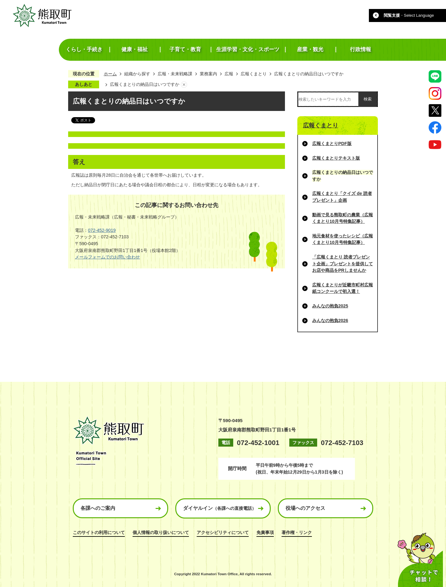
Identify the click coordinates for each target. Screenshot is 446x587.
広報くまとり (254, 73)
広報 (229, 73)
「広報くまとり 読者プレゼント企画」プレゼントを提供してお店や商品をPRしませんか (342, 263)
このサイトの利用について (99, 532)
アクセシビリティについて (223, 532)
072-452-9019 (102, 230)
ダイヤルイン (219, 508)
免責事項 (265, 532)
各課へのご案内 (98, 508)
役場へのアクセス (305, 508)
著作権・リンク (297, 532)
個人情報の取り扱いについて (161, 532)
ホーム (110, 73)
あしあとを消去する (184, 84)
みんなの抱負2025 (330, 305)
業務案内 (208, 73)
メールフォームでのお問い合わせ (107, 256)
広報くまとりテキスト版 (336, 158)
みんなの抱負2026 (330, 320)
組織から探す (137, 73)
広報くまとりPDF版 (332, 143)
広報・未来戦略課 (175, 73)
